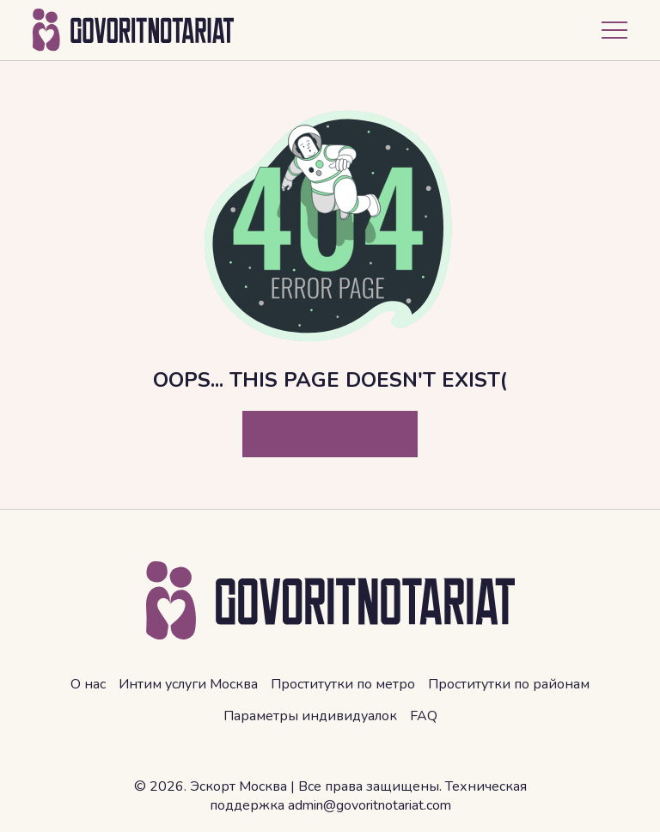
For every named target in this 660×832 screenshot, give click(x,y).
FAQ (423, 716)
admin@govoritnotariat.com (369, 805)
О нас (88, 684)
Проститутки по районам (509, 684)
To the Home (330, 434)
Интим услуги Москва (188, 684)
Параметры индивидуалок (310, 716)
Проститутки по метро (343, 684)
